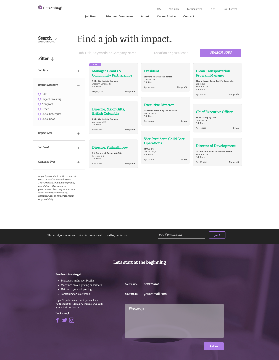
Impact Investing (49, 99)
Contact (188, 16)
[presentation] (152, 349)
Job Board (91, 16)
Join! (217, 235)
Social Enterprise (49, 114)
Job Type (59, 70)
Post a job (174, 8)
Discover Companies (119, 16)
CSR (42, 94)
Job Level (59, 147)
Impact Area (59, 133)
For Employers (194, 8)
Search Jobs (221, 53)
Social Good (46, 119)
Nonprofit (45, 104)
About (145, 16)
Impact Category (59, 85)
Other (43, 109)
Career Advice (166, 16)
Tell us (214, 346)
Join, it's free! (230, 8)
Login (212, 8)
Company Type (59, 162)
